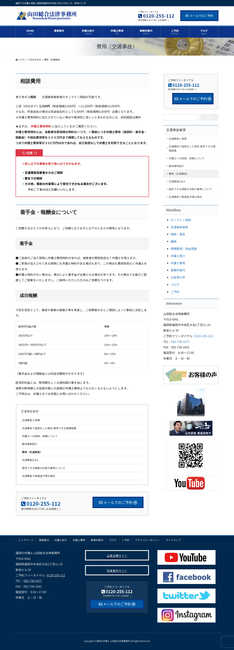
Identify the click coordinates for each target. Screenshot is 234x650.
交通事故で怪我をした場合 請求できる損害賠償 (49, 428)
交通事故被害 (30, 411)
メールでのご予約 (199, 15)
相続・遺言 (178, 234)
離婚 (173, 241)
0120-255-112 (204, 336)
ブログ (175, 284)
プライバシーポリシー (147, 540)
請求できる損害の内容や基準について (43, 468)
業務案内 (44, 540)
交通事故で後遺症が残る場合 (38, 476)
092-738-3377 (180, 341)
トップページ (26, 540)
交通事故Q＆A (30, 460)
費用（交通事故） (32, 452)
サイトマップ (173, 540)
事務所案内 (178, 270)
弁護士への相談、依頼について (40, 436)
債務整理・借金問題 (184, 248)
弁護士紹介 (178, 256)
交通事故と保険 (31, 420)
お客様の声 (178, 277)
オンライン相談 (181, 220)
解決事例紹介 (29, 444)
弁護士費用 (178, 263)
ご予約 (175, 292)
